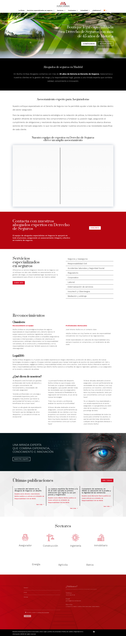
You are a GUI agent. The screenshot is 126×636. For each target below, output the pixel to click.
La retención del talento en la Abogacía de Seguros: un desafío (28, 490)
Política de (67, 631)
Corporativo (73, 277)
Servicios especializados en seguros (40, 10)
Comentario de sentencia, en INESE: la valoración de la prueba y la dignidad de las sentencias (96, 491)
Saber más (18, 283)
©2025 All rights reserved (28, 634)
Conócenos (72, 10)
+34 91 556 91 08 (69, 595)
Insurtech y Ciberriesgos (79, 291)
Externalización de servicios (80, 287)
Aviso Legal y (44, 631)
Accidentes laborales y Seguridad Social (86, 268)
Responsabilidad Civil (77, 263)
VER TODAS (107, 480)
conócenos (89, 44)
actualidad (106, 44)
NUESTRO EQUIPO (21, 459)
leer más (39, 504)
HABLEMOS (95, 228)
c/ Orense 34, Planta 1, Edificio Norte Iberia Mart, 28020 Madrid (77, 603)
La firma (21, 10)
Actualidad (84, 10)
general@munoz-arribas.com (71, 599)
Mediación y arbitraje (77, 296)
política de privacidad (54, 631)
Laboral (71, 282)
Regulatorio (73, 273)
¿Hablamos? (96, 10)
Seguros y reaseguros (78, 259)
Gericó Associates (33, 631)
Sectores (60, 10)
